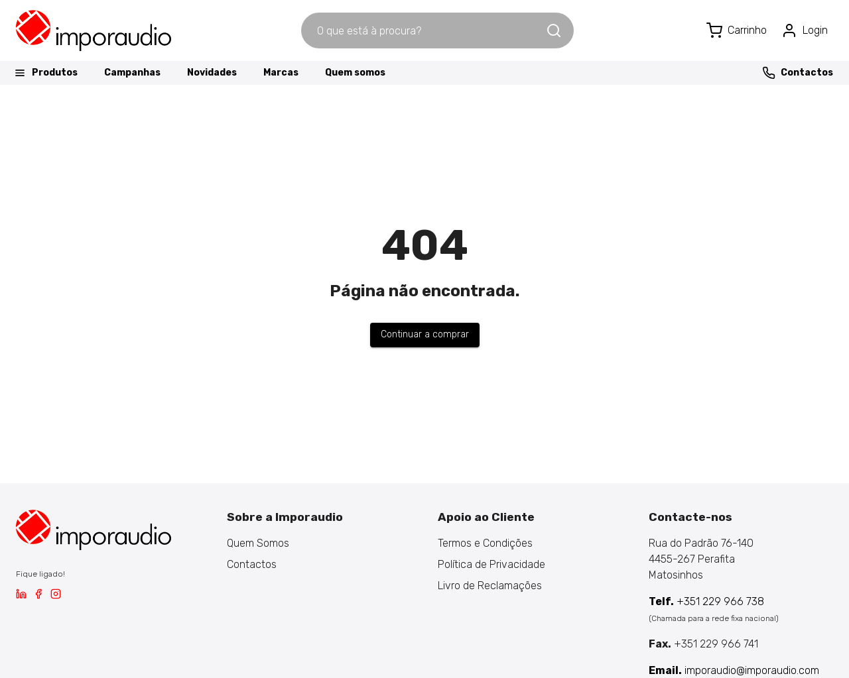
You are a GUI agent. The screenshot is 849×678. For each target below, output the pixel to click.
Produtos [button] (45, 73)
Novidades (212, 72)
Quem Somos (258, 543)
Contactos (797, 73)
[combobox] (423, 30)
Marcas (280, 72)
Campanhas (132, 72)
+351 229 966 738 (706, 601)
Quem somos (355, 72)
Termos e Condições (485, 543)
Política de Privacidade (491, 564)
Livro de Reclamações (490, 585)
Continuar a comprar (425, 334)
